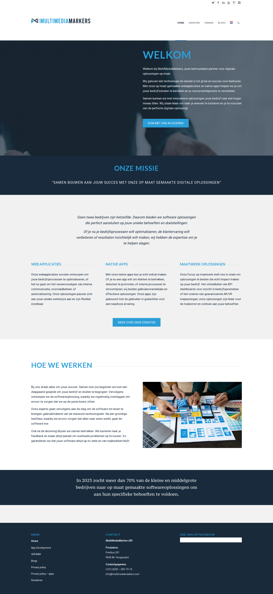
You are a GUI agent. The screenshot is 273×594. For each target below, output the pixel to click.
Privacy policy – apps (42, 573)
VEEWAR (36, 554)
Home (34, 541)
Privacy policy (38, 567)
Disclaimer (37, 580)
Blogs (34, 560)
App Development (41, 547)
